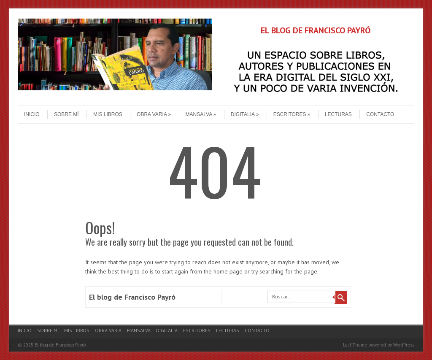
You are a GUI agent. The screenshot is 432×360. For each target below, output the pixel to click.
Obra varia (154, 114)
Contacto (380, 114)
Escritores (291, 114)
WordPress (403, 345)
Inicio (32, 114)
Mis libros (107, 114)
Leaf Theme (355, 345)
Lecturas (338, 114)
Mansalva (201, 114)
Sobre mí (66, 114)
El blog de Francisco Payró (132, 297)
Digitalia (245, 114)
